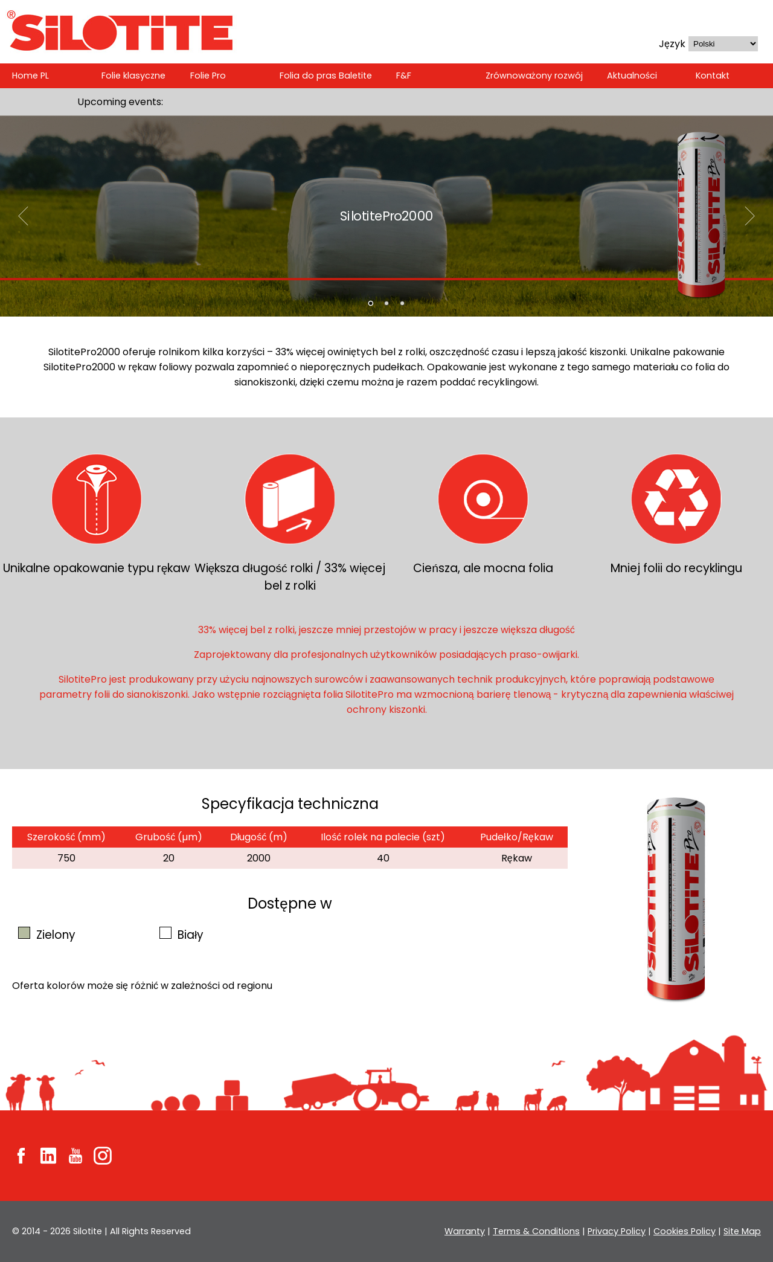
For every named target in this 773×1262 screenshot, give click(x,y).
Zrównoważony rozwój (534, 75)
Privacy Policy (618, 1231)
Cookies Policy (685, 1231)
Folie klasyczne (134, 75)
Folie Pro (210, 75)
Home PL (30, 75)
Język (672, 44)
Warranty (469, 1231)
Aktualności (630, 75)
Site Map (742, 1231)
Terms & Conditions (539, 1231)
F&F (404, 75)
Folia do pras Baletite (327, 75)
